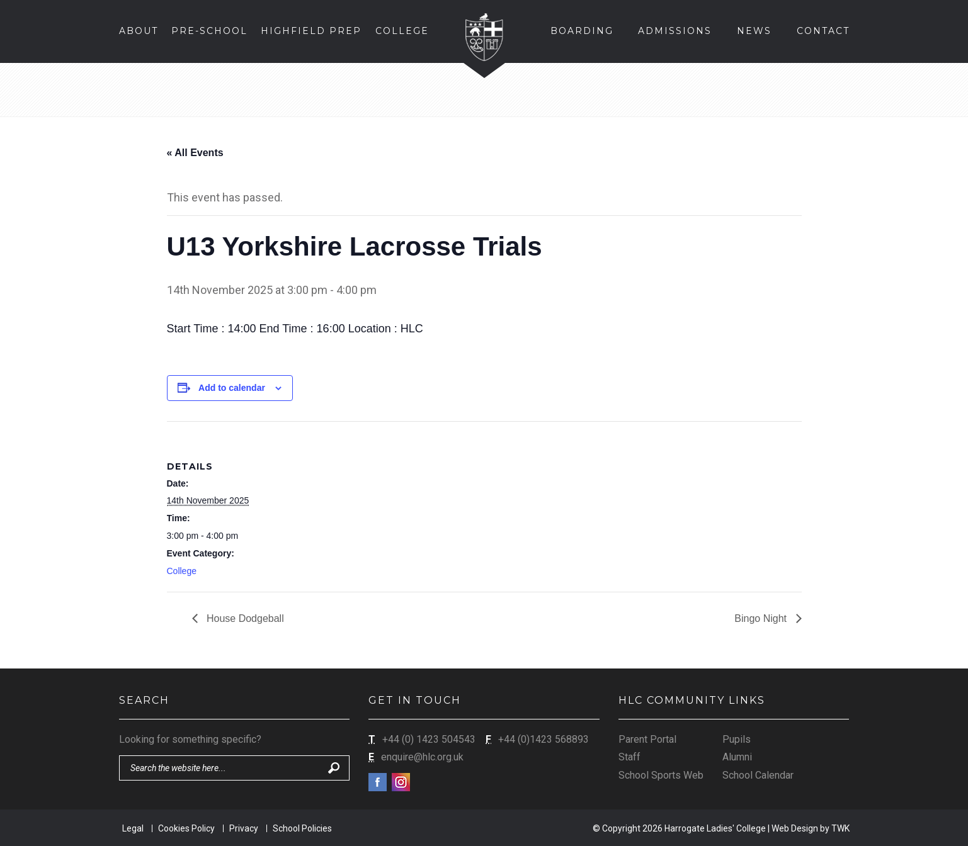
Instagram (401, 782)
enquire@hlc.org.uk (422, 757)
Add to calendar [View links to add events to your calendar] (231, 388)
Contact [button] (823, 31)
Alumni (737, 757)
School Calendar (758, 775)
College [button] (402, 31)
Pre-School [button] (209, 31)
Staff (629, 757)
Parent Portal (647, 739)
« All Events (195, 152)
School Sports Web (660, 775)
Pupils (736, 739)
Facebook (377, 782)
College (181, 571)
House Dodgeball (244, 618)
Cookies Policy (186, 828)
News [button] (754, 31)
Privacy (243, 828)
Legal (133, 828)
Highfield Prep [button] (311, 31)
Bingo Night (761, 618)
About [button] (138, 31)
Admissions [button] (675, 31)
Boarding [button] (581, 31)
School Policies (302, 828)
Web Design (795, 828)
